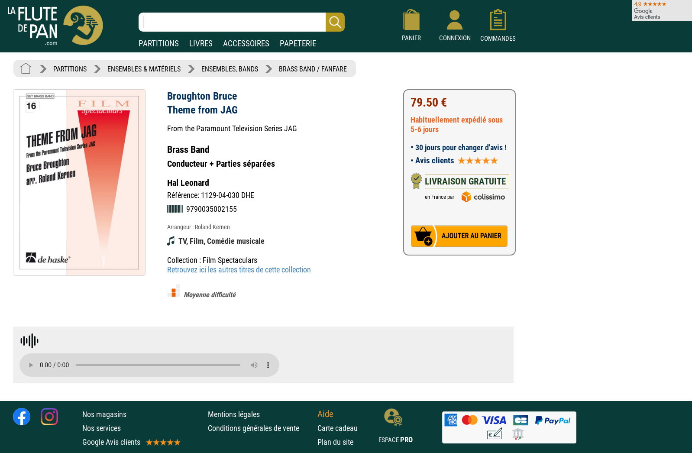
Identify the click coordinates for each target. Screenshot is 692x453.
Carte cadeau (337, 428)
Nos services (101, 428)
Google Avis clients (130, 442)
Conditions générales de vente (260, 428)
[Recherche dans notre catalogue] (242, 22)
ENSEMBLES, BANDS (229, 69)
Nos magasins (104, 414)
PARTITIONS (159, 44)
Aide (325, 414)
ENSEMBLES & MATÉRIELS (144, 69)
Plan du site (335, 442)
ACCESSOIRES (246, 44)
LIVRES (201, 44)
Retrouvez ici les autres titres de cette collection (239, 269)
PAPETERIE (298, 44)
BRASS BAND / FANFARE (313, 69)
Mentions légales (234, 414)
